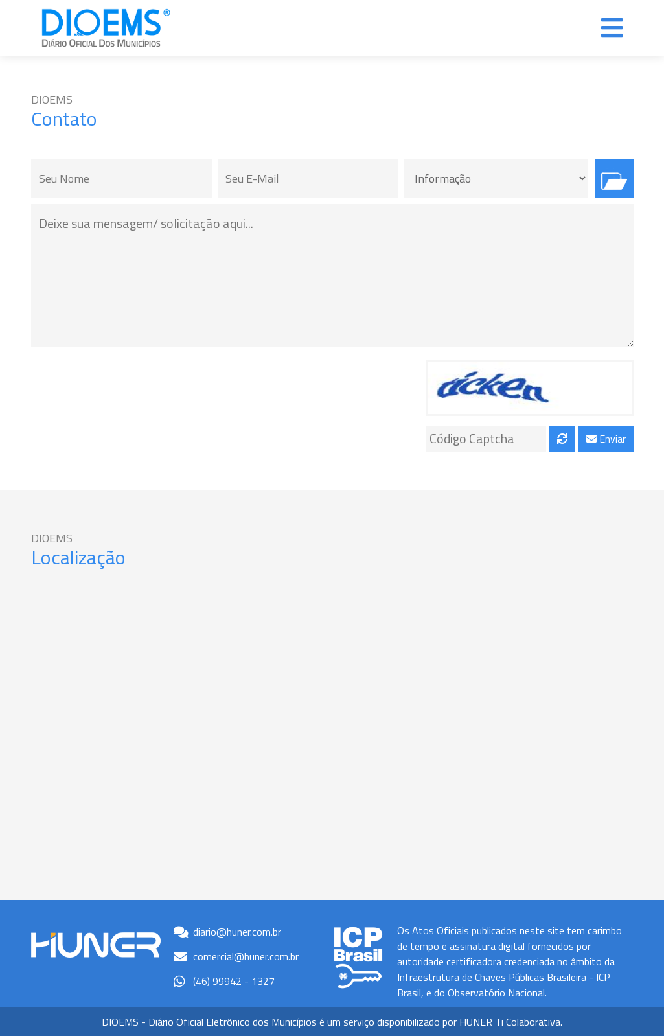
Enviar (606, 438)
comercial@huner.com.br (246, 956)
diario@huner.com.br (237, 931)
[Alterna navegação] (612, 28)
